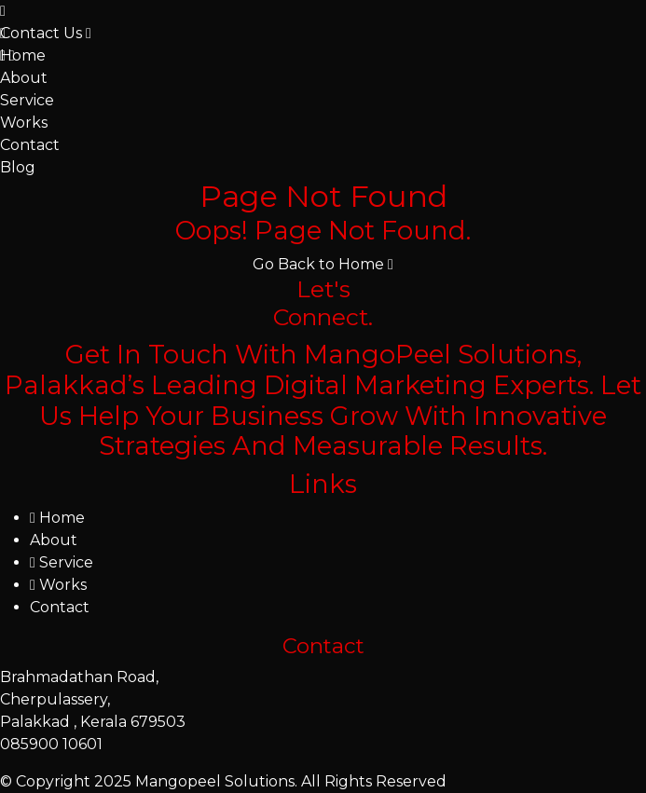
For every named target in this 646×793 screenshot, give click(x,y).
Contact (30, 145)
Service (27, 100)
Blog (17, 167)
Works (24, 122)
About (24, 78)
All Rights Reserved (374, 781)
